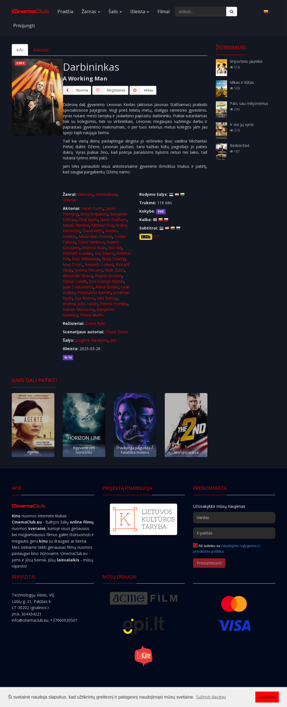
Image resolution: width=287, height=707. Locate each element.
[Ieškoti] (231, 11)
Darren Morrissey (78, 309)
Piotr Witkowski (86, 258)
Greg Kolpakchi (94, 214)
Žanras (91, 11)
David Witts (92, 230)
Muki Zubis (114, 270)
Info (20, 49)
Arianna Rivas (94, 247)
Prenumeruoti (209, 563)
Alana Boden (107, 287)
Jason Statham (113, 219)
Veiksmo (85, 194)
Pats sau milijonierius (249, 103)
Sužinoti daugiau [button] (211, 696)
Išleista (139, 11)
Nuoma (75, 90)
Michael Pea (102, 225)
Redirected (239, 145)
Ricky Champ (113, 258)
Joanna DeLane (89, 270)
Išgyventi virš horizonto (84, 449)
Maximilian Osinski (95, 236)
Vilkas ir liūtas (242, 82)
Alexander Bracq (77, 275)
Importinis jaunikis (246, 61)
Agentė (33, 452)
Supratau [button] (267, 696)
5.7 (156, 236)
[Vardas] (234, 517)
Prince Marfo (92, 315)
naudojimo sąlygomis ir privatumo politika (226, 548)
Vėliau (141, 90)
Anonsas (41, 49)
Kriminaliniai (106, 194)
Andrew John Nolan (80, 303)
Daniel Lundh (75, 281)
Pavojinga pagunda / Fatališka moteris (135, 449)
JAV (113, 340)
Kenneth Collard (99, 264)
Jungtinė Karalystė (91, 340)
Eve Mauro (104, 253)
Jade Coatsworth (78, 287)
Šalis (115, 11)
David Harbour (91, 242)
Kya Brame (85, 298)
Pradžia (65, 11)
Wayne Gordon (108, 275)
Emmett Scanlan (77, 253)
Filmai (164, 11)
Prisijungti (24, 25)
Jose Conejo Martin (106, 281)
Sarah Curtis (92, 208)
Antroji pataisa (186, 452)
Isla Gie (115, 247)
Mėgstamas (108, 90)
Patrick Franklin (114, 303)
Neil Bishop (107, 298)
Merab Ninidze (76, 225)
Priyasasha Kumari (94, 292)
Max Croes (72, 264)
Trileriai (69, 200)
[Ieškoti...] (200, 11)
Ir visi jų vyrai (241, 124)
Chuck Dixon (116, 331)
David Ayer (95, 323)
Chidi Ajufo (88, 219)
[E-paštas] (234, 533)
